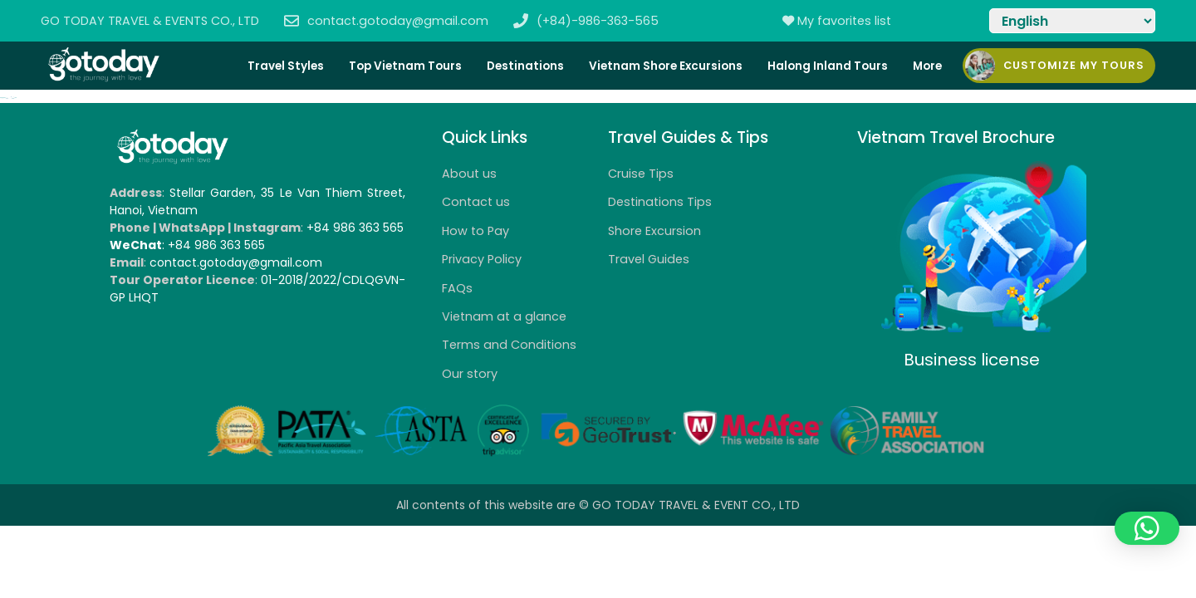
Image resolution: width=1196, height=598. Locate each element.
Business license (972, 359)
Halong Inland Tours (827, 66)
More (927, 66)
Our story (470, 373)
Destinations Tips (660, 202)
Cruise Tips (641, 173)
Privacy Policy (482, 259)
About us (469, 173)
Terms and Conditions (509, 344)
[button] (1147, 528)
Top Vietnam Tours (405, 66)
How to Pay (475, 231)
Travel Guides (648, 259)
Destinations (525, 66)
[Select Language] (1072, 20)
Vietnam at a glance (504, 316)
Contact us (476, 202)
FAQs (457, 288)
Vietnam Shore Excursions (666, 66)
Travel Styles (286, 66)
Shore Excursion (654, 231)
